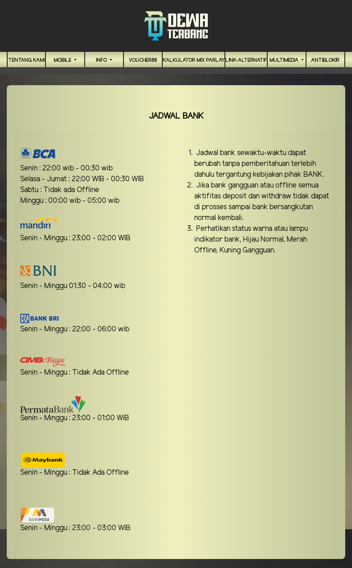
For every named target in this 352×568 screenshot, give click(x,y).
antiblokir (325, 60)
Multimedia (285, 60)
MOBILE (63, 60)
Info (102, 60)
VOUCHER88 (143, 60)
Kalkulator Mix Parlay (193, 60)
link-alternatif (246, 60)
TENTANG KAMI (26, 60)
